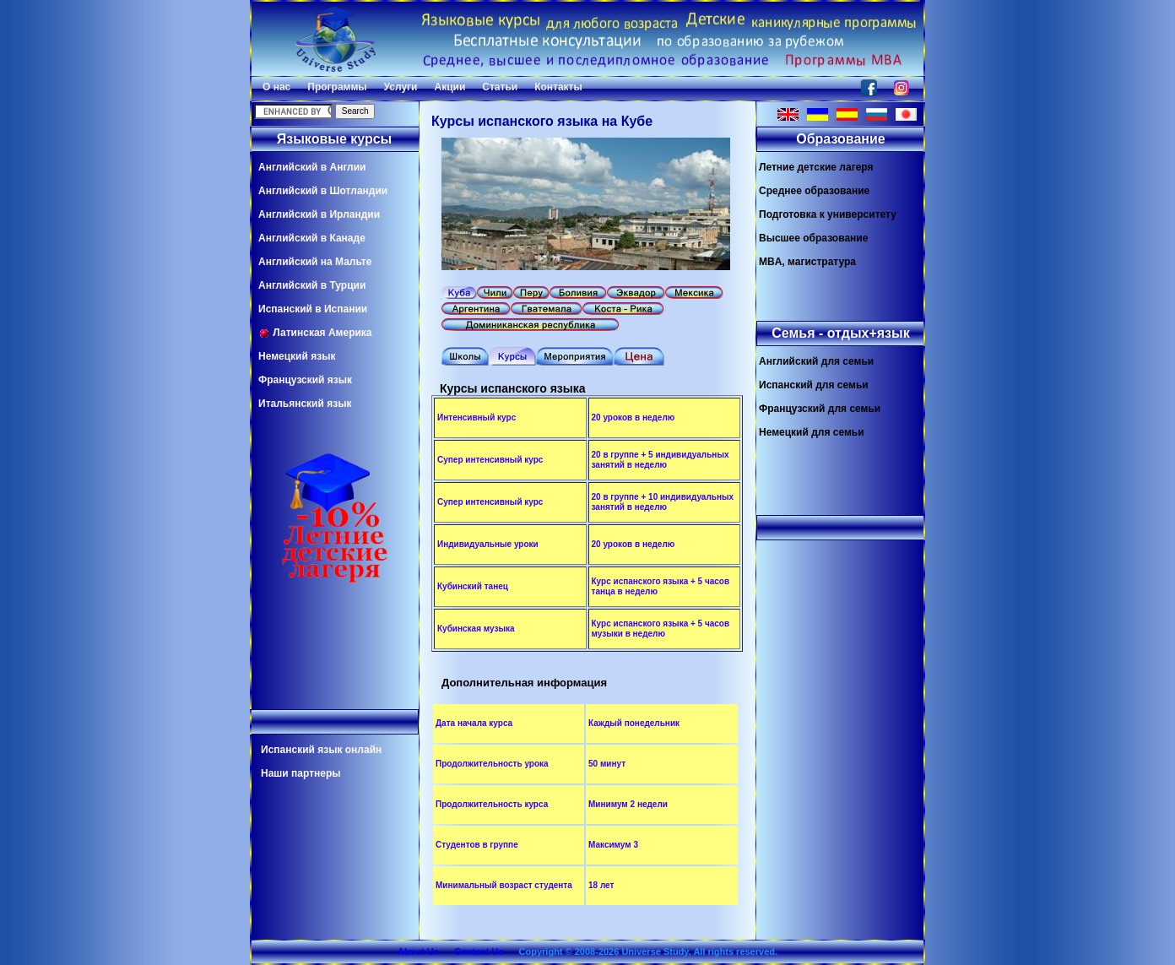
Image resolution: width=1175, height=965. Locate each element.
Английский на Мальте (314, 262)
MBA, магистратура (807, 262)
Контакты (558, 87)
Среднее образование (814, 191)
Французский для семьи (819, 409)
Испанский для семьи (814, 385)
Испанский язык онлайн (321, 750)
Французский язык (305, 380)
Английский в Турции (311, 285)
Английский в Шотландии (322, 191)
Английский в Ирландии (319, 214)
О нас (276, 87)
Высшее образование (813, 238)
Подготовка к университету (827, 214)
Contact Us (478, 951)
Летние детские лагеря (816, 167)
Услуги (401, 87)
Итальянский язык (304, 403)
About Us (418, 951)
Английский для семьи (816, 361)
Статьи (499, 87)
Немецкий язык (296, 356)
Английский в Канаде (311, 238)
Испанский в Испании (312, 309)
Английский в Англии (311, 167)
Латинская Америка (315, 333)
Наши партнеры (301, 773)
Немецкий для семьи (811, 432)
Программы (336, 87)
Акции (449, 87)
